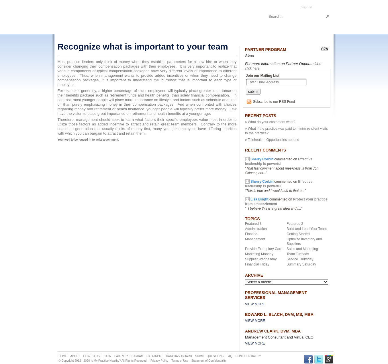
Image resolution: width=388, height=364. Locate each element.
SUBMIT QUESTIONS (209, 356)
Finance (251, 234)
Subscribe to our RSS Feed (274, 102)
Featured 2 (295, 224)
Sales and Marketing (302, 249)
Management (255, 239)
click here (252, 68)
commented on (278, 186)
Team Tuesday (298, 254)
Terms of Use (179, 360)
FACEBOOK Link (308, 359)
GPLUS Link (329, 359)
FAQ (229, 356)
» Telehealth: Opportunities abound (272, 140)
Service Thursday (300, 259)
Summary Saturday (301, 264)
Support (306, 7)
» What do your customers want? (270, 122)
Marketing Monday (259, 254)
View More (255, 304)
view (324, 48)
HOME (63, 356)
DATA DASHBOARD (179, 356)
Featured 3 (253, 224)
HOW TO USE (92, 356)
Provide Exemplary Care (263, 249)
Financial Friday (257, 264)
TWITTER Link (318, 359)
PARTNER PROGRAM (128, 356)
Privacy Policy (159, 360)
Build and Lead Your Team (307, 229)
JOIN (108, 356)
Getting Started (298, 234)
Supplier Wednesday (261, 259)
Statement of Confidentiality (208, 360)
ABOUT (75, 356)
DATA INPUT (154, 356)
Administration (256, 229)
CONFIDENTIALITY (248, 356)
